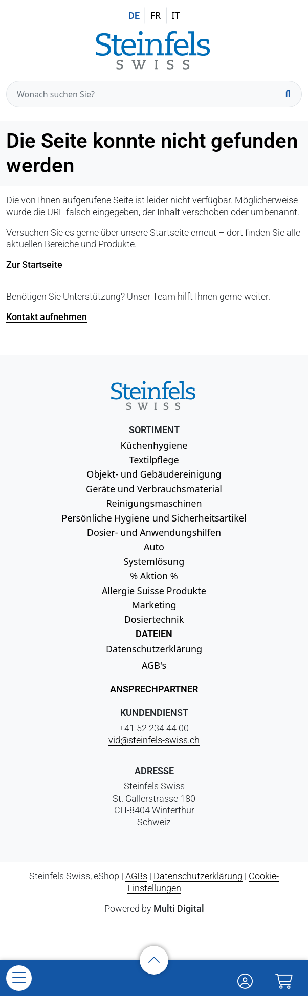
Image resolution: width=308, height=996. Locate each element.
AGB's (154, 665)
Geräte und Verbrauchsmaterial (154, 489)
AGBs (136, 876)
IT (175, 15)
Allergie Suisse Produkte (154, 590)
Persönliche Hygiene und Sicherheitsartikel (153, 518)
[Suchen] (287, 94)
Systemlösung (154, 561)
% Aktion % (154, 576)
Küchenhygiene (154, 445)
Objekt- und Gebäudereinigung (153, 474)
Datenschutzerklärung (154, 649)
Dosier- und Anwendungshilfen (154, 532)
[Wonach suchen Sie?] (154, 94)
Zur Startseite (34, 264)
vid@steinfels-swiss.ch (154, 740)
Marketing (154, 605)
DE (134, 15)
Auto (154, 546)
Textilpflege (154, 460)
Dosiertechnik (154, 619)
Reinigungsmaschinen (154, 503)
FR (155, 15)
